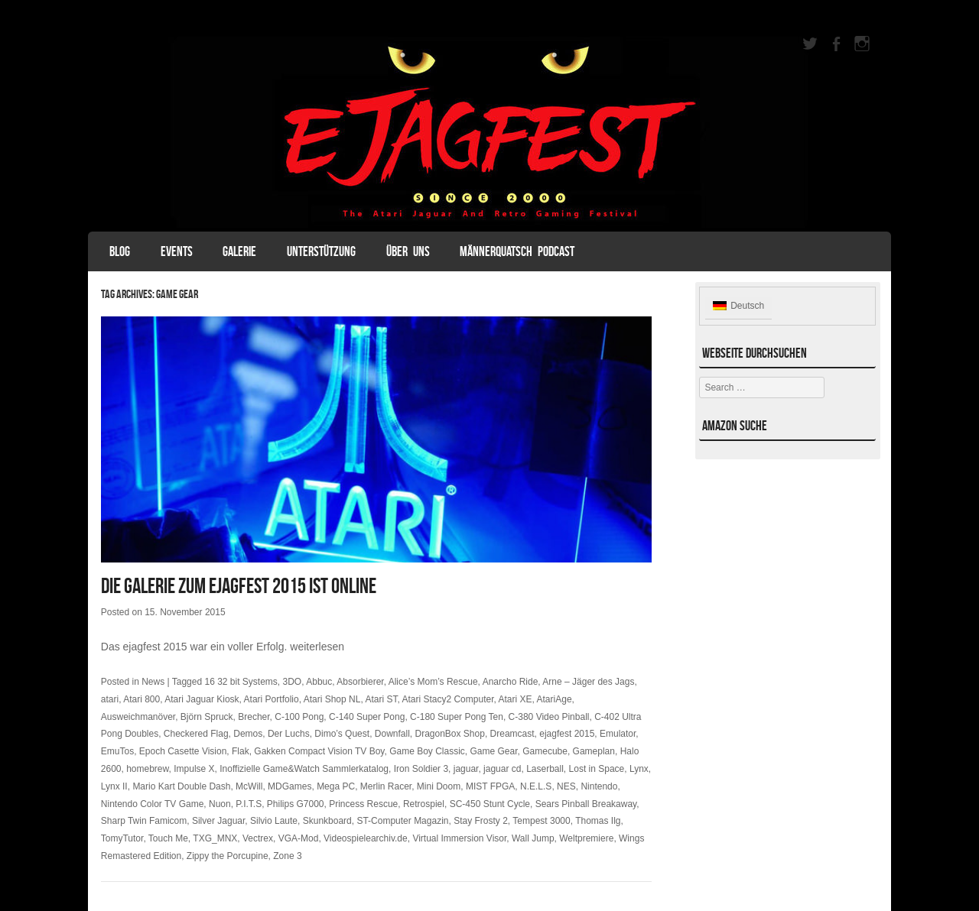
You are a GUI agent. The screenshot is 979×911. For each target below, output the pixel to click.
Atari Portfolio (271, 699)
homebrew (147, 768)
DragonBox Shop (450, 733)
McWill (249, 786)
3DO (292, 681)
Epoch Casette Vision (183, 751)
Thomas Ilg (597, 820)
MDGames (289, 786)
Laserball (545, 768)
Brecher (253, 717)
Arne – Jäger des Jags (588, 681)
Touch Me (168, 838)
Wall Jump (533, 838)
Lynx (639, 768)
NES (566, 786)
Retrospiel (423, 804)
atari (110, 699)
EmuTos (117, 751)
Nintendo (599, 786)
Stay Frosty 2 (481, 820)
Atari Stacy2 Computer (447, 699)
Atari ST (381, 699)
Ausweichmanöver (138, 717)
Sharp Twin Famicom (144, 820)
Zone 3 (287, 856)
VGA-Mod (298, 838)
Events (177, 251)
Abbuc (319, 681)
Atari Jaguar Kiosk (201, 699)
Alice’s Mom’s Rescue (433, 681)
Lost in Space (597, 768)
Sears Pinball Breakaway (586, 804)
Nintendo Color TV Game (152, 804)
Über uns (408, 251)
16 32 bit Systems (240, 681)
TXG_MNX (215, 838)
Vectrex (257, 838)
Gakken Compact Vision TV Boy (319, 751)
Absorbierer (360, 681)
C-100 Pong (299, 717)
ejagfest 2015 (566, 733)
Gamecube (545, 751)
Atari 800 (141, 699)
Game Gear (494, 751)
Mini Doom (438, 786)
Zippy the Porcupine (227, 856)
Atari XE (515, 699)
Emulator (618, 733)
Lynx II (114, 786)
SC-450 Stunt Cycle (490, 804)
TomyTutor (122, 838)
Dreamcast (512, 733)
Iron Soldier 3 (421, 768)
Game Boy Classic (427, 751)
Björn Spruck (207, 717)
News (152, 681)
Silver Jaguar (218, 820)
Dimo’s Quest (341, 733)
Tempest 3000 (541, 820)
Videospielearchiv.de (366, 838)
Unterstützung (321, 251)
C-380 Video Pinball (549, 717)
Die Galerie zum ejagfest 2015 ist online (238, 586)
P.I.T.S (249, 804)
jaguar (466, 768)
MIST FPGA (490, 786)
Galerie (239, 251)
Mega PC (336, 786)
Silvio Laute (274, 820)
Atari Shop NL (332, 699)
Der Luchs (289, 733)
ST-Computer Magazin (402, 820)
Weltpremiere (586, 838)
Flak (240, 751)
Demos (247, 733)
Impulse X (194, 768)
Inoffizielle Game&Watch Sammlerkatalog (304, 768)
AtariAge (554, 699)
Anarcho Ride (510, 681)
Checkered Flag (196, 733)
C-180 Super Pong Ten (456, 717)
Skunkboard (327, 820)
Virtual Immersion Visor (459, 838)
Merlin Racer (385, 786)
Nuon (220, 804)
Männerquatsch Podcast (517, 251)
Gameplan (594, 751)
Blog (119, 251)
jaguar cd (502, 768)
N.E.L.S (535, 786)
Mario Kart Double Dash (181, 786)
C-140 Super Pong (367, 717)
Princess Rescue (363, 804)
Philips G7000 (295, 804)
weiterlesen (317, 646)
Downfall (392, 733)
